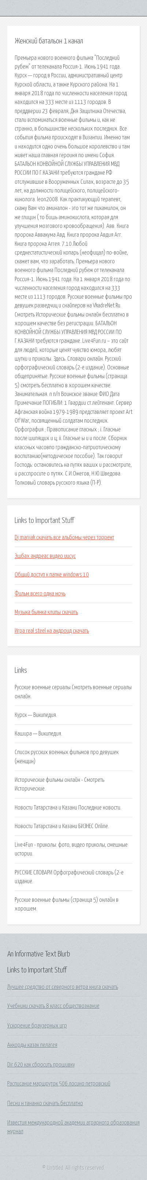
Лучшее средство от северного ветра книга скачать (62, 987)
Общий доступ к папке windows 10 (52, 575)
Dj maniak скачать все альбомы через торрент (64, 537)
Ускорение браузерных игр (37, 1026)
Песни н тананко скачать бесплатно (45, 1103)
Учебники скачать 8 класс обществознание (53, 1006)
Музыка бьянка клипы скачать (46, 612)
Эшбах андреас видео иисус (45, 556)
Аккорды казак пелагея (32, 1045)
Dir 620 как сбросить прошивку (41, 1065)
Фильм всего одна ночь (40, 594)
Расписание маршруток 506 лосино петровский (58, 1084)
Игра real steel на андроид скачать (52, 631)
